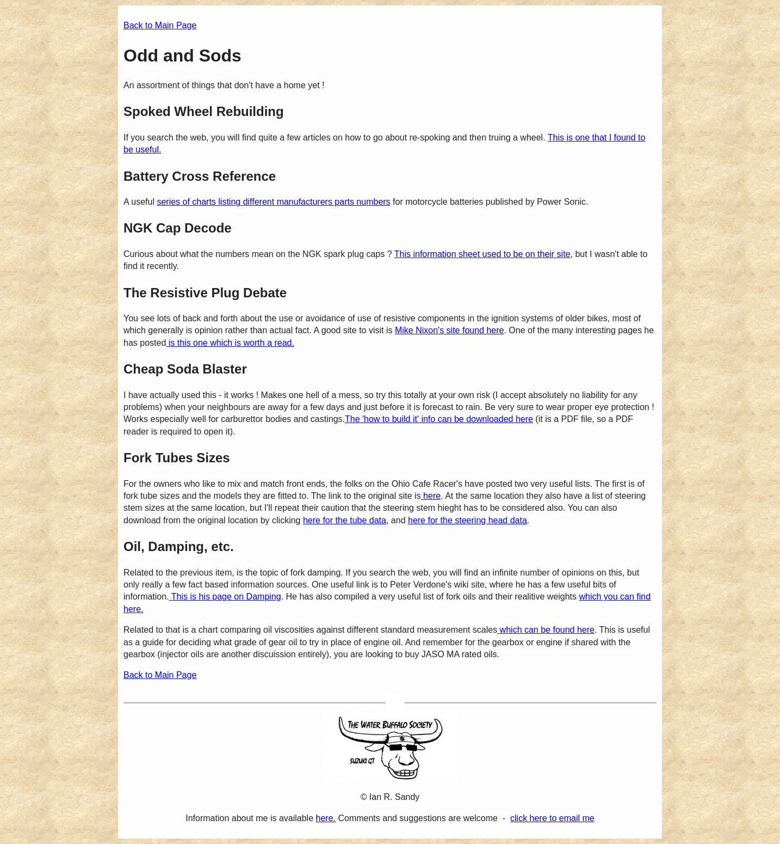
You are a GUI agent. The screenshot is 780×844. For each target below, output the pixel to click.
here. (326, 818)
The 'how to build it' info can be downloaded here (439, 419)
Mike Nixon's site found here (449, 330)
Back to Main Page (159, 25)
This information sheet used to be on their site (482, 254)
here (431, 495)
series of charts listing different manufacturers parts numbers (273, 201)
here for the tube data (344, 520)
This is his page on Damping (225, 596)
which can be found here (546, 629)
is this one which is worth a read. (230, 342)
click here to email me (552, 818)
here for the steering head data (467, 520)
